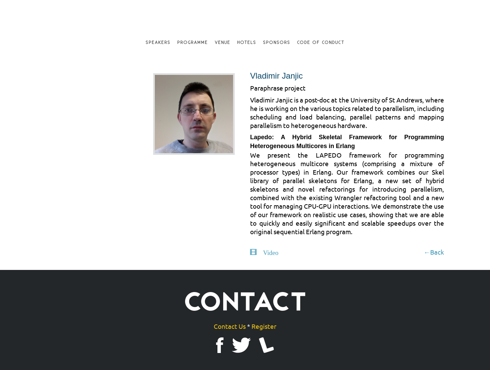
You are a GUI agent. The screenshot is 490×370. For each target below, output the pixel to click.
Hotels (246, 42)
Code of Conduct (320, 42)
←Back (434, 252)
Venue (222, 42)
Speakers (158, 42)
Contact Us (230, 326)
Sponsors (276, 42)
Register (263, 326)
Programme (192, 42)
